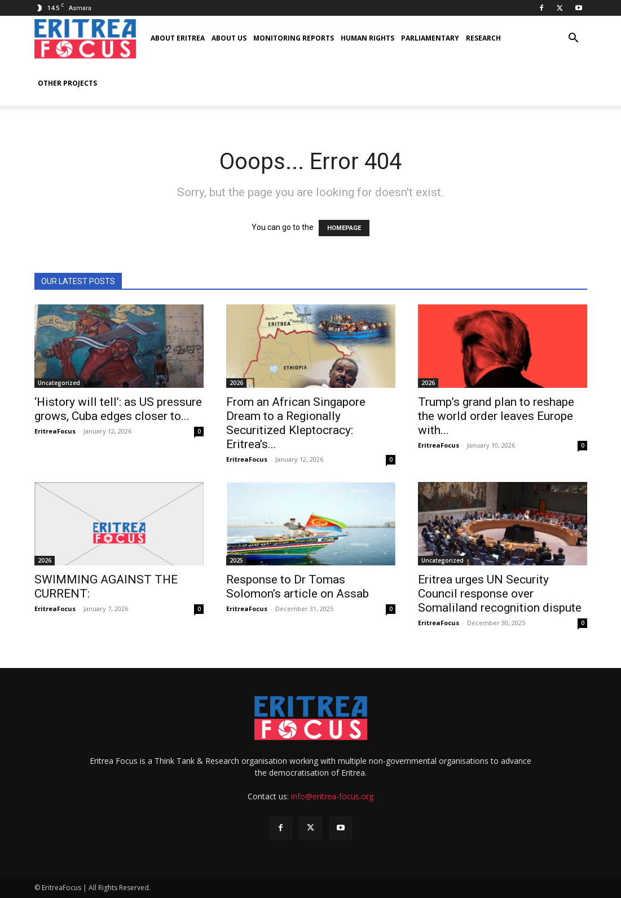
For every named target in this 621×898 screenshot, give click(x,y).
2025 (236, 560)
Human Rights (367, 38)
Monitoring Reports (293, 38)
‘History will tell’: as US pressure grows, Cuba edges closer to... (118, 409)
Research (483, 38)
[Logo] (85, 38)
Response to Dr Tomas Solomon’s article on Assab (297, 586)
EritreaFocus (55, 431)
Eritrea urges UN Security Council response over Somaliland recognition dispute (500, 593)
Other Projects (67, 83)
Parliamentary (430, 38)
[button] (573, 39)
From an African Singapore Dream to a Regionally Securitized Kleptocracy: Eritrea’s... (295, 423)
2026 (236, 383)
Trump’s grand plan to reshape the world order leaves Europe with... (496, 416)
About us (229, 38)
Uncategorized (59, 383)
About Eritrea (178, 38)
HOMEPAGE (344, 228)
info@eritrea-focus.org (332, 796)
